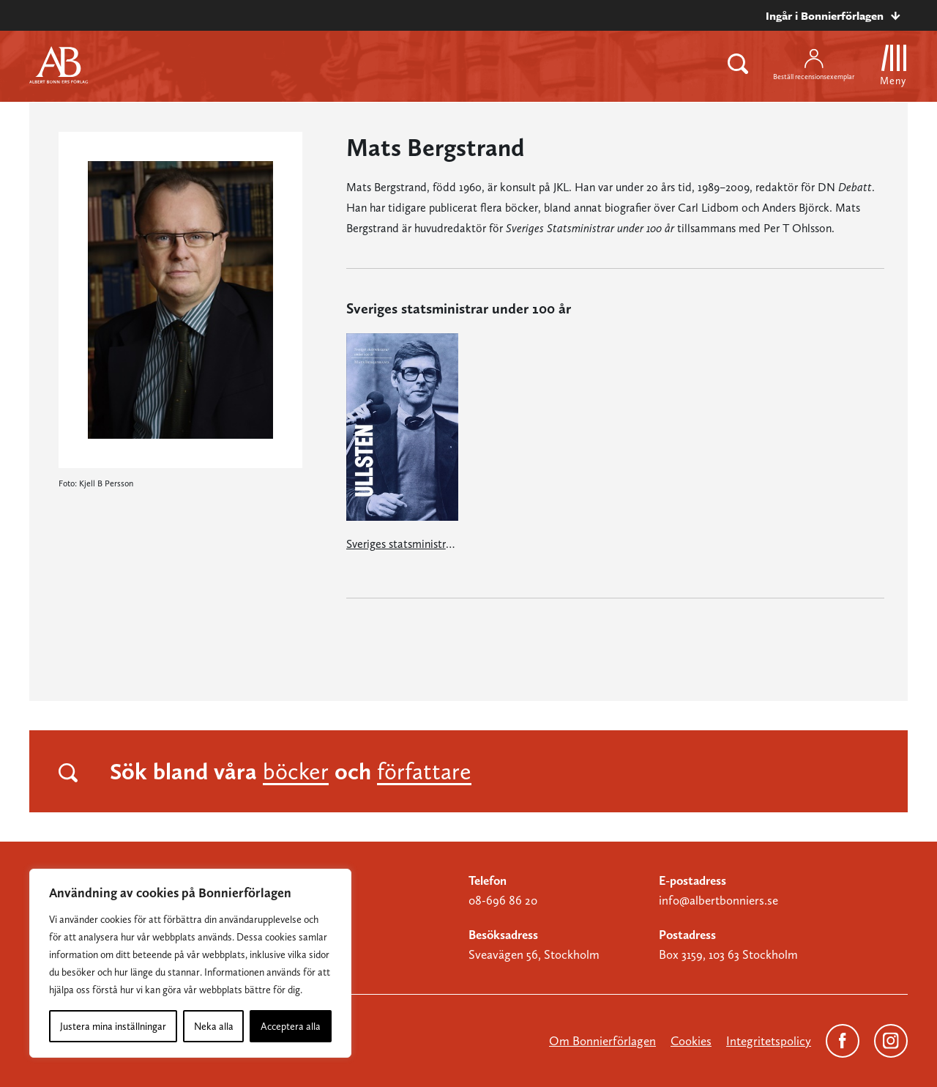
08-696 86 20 (502, 900)
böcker (296, 771)
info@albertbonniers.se (718, 900)
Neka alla (214, 1026)
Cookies (691, 1041)
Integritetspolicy (768, 1041)
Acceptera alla (291, 1026)
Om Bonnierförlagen (602, 1041)
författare (424, 771)
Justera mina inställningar (113, 1026)
